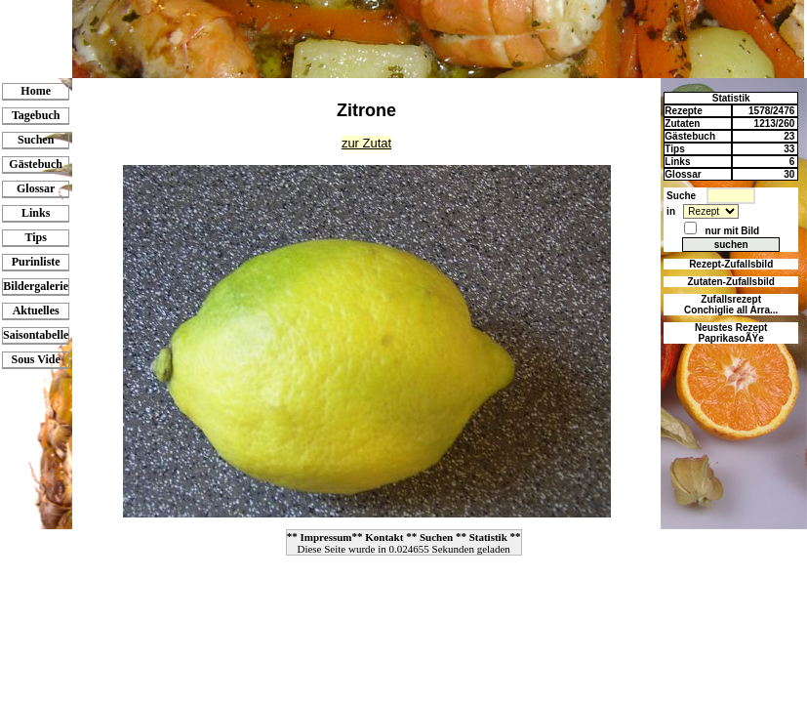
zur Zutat (366, 143)
